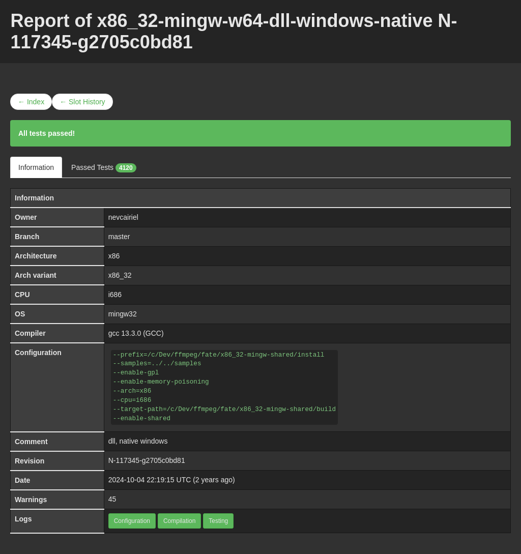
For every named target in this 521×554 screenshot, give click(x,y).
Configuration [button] (132, 520)
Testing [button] (218, 520)
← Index (31, 102)
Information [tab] (36, 167)
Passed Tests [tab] (103, 167)
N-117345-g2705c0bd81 (146, 460)
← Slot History (82, 102)
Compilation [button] (179, 520)
